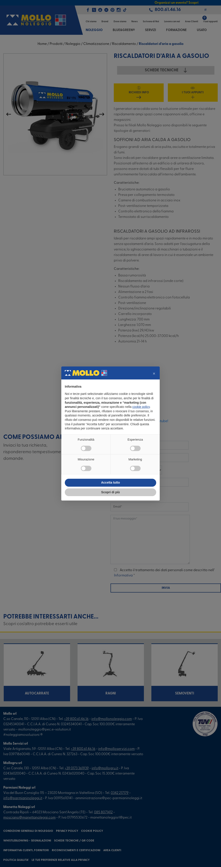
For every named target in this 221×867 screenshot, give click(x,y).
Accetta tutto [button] (110, 482)
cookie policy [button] (141, 407)
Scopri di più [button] (110, 492)
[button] (154, 373)
